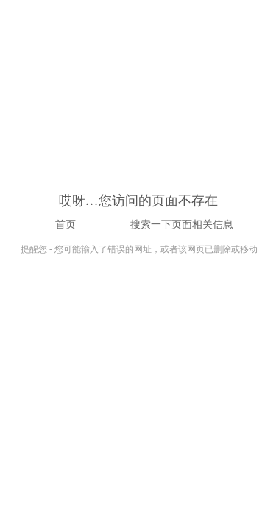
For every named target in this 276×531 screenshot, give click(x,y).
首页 (65, 224)
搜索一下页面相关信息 (181, 224)
